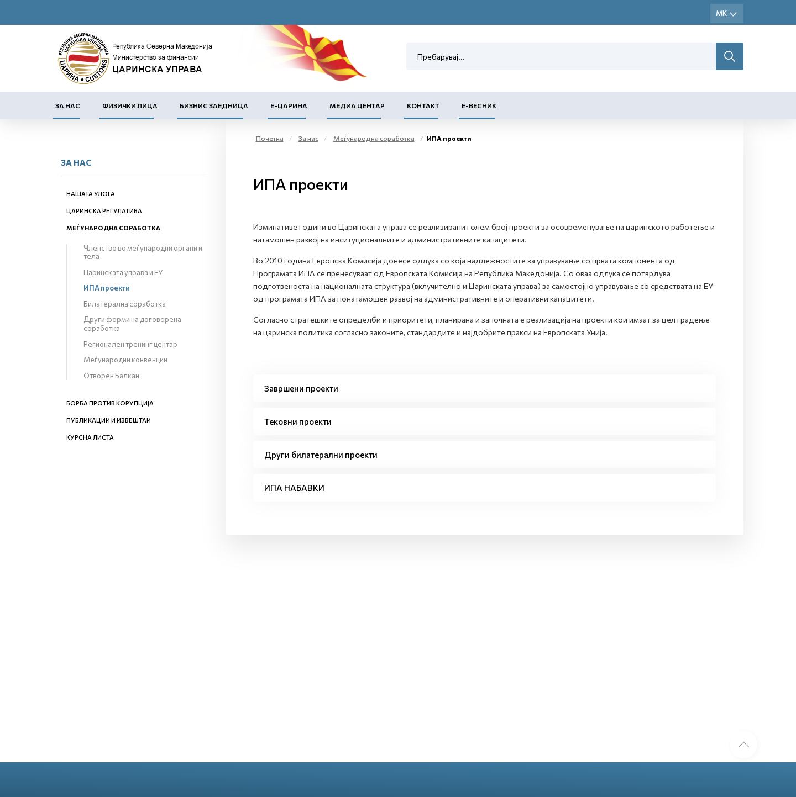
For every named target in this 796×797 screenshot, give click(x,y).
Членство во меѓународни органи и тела (142, 252)
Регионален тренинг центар (130, 344)
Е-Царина (288, 105)
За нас (67, 105)
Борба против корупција (110, 403)
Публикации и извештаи (108, 420)
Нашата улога (90, 193)
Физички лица (130, 105)
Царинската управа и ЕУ (123, 272)
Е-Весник (479, 105)
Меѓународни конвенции (125, 359)
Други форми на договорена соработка (132, 323)
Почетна (270, 138)
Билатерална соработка (124, 303)
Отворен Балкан (111, 375)
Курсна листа (90, 437)
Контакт (423, 105)
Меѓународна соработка (113, 227)
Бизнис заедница (214, 105)
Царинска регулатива (104, 210)
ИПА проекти (106, 287)
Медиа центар (357, 105)
